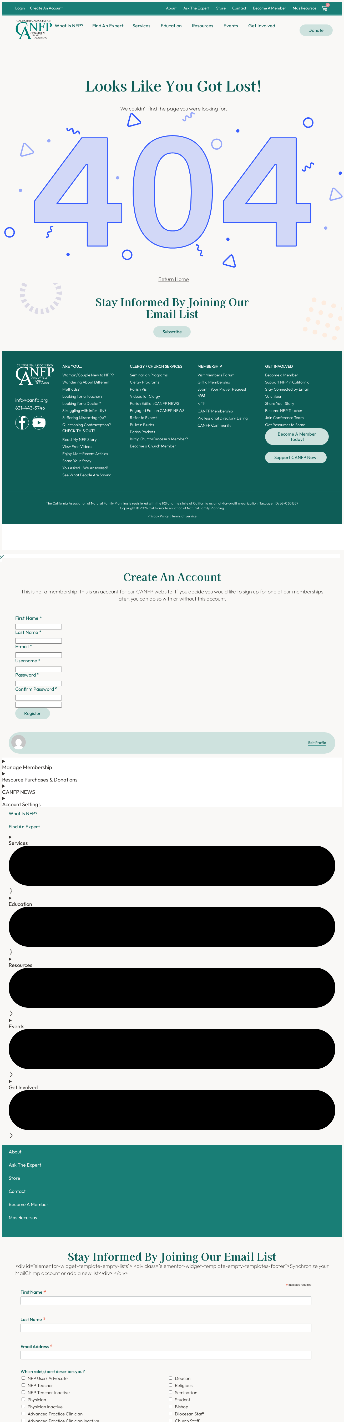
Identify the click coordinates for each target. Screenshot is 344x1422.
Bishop (181, 1406)
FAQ (201, 395)
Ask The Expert (196, 8)
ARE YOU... (72, 366)
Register (32, 713)
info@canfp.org (31, 400)
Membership (210, 366)
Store (221, 8)
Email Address (37, 1346)
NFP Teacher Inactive (49, 1392)
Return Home (173, 279)
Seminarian (186, 1392)
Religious (184, 1385)
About (171, 8)
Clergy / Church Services (156, 366)
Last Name (33, 1319)
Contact (239, 8)
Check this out (78, 430)
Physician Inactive (45, 1406)
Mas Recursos (304, 8)
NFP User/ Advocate (48, 1378)
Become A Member (269, 8)
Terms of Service (183, 516)
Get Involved (279, 366)
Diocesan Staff (189, 1413)
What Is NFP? (23, 813)
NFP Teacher (40, 1385)
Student (182, 1399)
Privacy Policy (158, 516)
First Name (34, 1291)
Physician (37, 1399)
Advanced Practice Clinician (55, 1413)
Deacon (182, 1378)
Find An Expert (24, 827)
